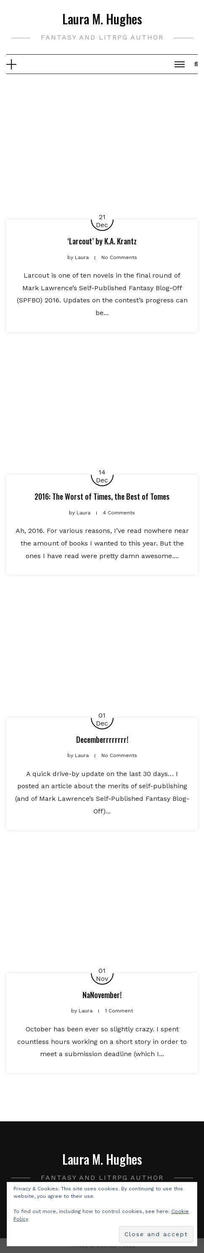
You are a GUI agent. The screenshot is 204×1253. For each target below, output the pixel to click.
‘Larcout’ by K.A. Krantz (102, 241)
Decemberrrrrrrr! (102, 739)
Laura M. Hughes (102, 18)
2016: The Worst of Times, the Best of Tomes (102, 496)
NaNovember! (102, 994)
